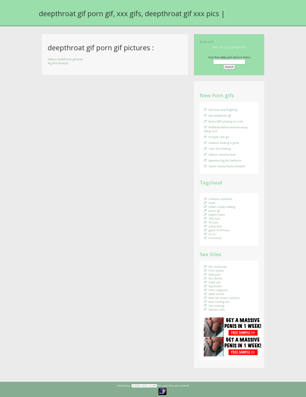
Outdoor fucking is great (221, 143)
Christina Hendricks (218, 199)
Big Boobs (213, 286)
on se (209, 234)
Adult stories (214, 294)
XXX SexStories (215, 267)
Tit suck (211, 222)
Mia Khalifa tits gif (217, 115)
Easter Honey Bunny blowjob (224, 166)
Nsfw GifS (207, 42)
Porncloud (212, 238)
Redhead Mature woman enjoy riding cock (226, 129)
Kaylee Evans (214, 214)
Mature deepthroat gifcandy (65, 59)
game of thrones (217, 230)
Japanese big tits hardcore (222, 160)
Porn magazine (216, 290)
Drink (209, 203)
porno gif (212, 211)
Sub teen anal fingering (220, 110)
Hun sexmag (214, 305)
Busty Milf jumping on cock (223, 121)
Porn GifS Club (144, 385)
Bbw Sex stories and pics (222, 298)
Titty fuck (212, 218)
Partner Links (214, 309)
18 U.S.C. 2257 (149, 391)
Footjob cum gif (216, 137)
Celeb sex (212, 282)
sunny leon (213, 226)
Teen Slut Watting (217, 149)
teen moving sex (216, 302)
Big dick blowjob (58, 63)
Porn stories (214, 270)
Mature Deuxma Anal (219, 154)
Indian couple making (219, 207)
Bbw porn (212, 274)
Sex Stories (213, 278)
